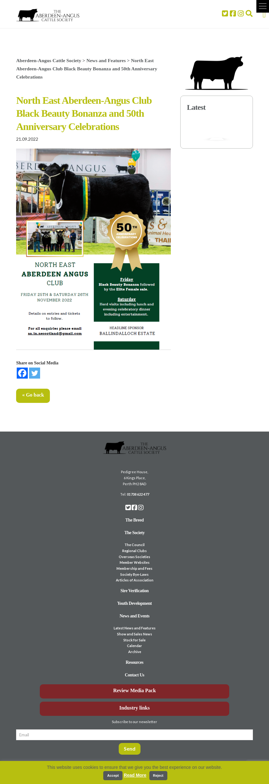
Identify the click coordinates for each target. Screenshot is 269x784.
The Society (134, 532)
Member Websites (135, 562)
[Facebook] (22, 373)
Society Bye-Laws (134, 574)
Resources (134, 662)
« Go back (33, 395)
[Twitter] (34, 373)
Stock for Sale (134, 640)
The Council (134, 545)
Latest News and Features (135, 628)
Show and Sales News (134, 634)
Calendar (134, 646)
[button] (262, 6)
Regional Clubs (134, 551)
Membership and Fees (134, 568)
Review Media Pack (134, 690)
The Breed (134, 520)
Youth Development (134, 603)
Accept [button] (113, 775)
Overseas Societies (134, 557)
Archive (134, 652)
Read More (135, 775)
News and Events (135, 616)
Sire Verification (134, 590)
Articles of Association (134, 580)
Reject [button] (158, 775)
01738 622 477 (138, 494)
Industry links (134, 707)
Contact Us (134, 675)
